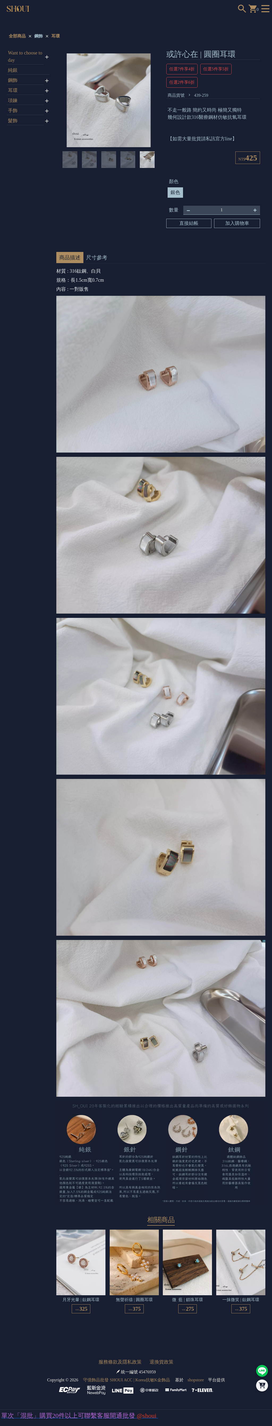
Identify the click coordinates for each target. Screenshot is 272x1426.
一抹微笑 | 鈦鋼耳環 (240, 1299)
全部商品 (17, 36)
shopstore (196, 1380)
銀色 (175, 192)
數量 (173, 210)
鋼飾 (38, 36)
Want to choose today (25, 56)
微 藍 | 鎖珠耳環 (187, 1299)
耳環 (55, 36)
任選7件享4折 (182, 69)
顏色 (173, 181)
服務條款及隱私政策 (120, 1362)
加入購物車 (237, 223)
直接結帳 (188, 223)
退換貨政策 (161, 1362)
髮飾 (13, 120)
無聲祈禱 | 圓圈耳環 (134, 1299)
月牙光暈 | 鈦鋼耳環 (80, 1299)
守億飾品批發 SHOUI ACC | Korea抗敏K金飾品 (126, 1380)
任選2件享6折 (182, 82)
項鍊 (13, 100)
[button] (67, 100)
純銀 (13, 70)
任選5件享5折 (216, 69)
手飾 (13, 110)
